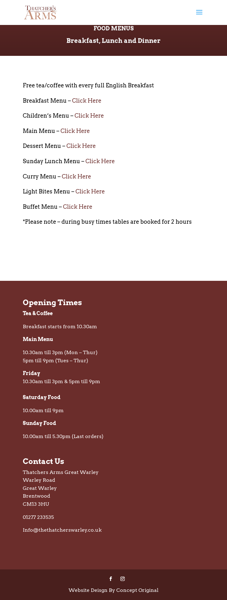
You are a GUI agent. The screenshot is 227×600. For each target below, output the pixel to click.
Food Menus (114, 33)
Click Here (86, 100)
